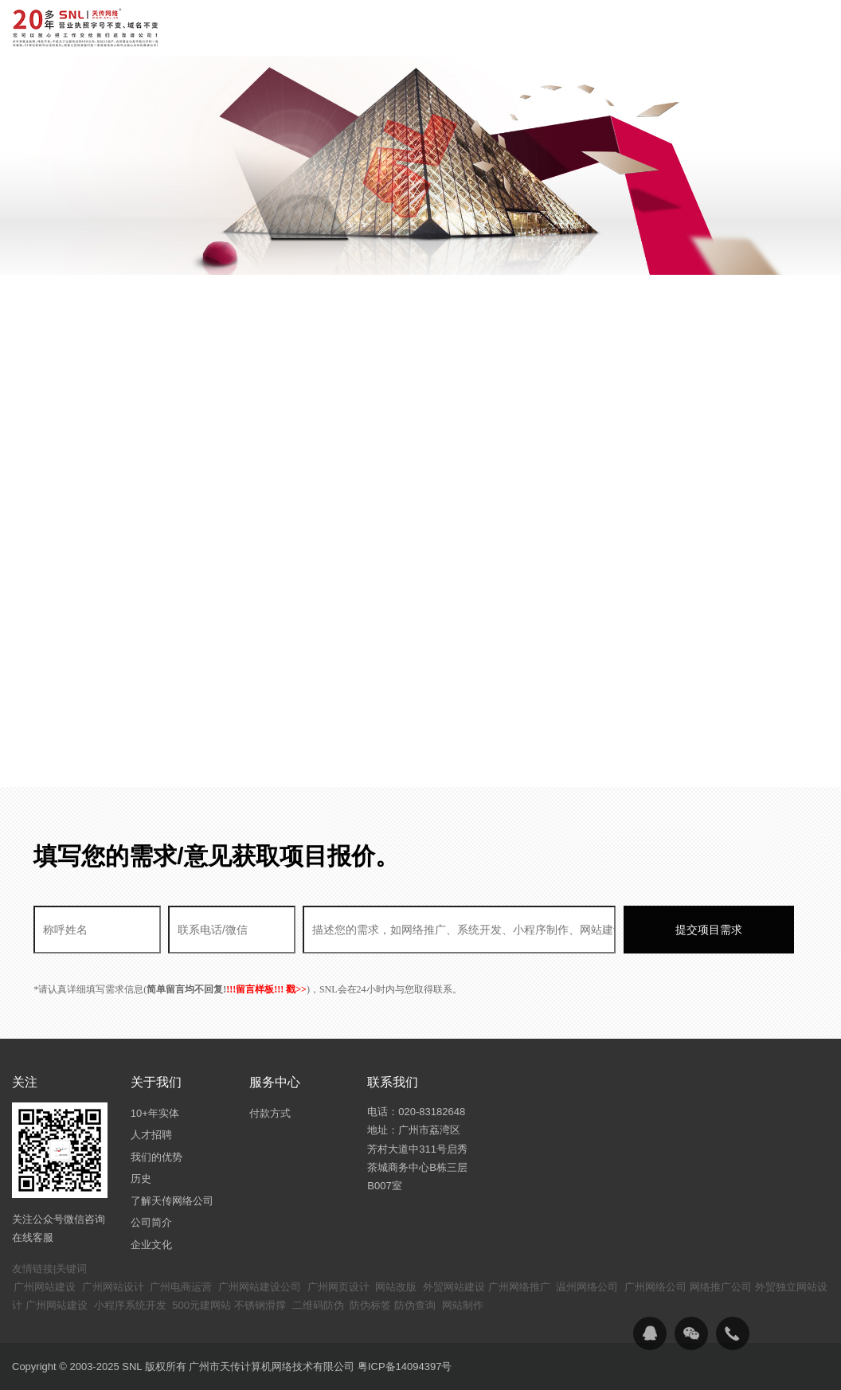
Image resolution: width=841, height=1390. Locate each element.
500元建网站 (201, 1305)
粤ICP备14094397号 (405, 1366)
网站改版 (396, 1287)
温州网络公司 (587, 1287)
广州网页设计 (338, 1287)
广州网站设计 (113, 1287)
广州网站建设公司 (259, 1287)
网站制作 (462, 1305)
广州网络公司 (655, 1287)
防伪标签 (370, 1305)
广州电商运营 (181, 1287)
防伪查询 (415, 1305)
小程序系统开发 (130, 1305)
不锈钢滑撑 (260, 1305)
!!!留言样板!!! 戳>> (266, 989)
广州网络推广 (519, 1287)
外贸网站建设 (454, 1287)
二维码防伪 (318, 1305)
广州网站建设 (45, 1287)
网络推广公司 (721, 1287)
